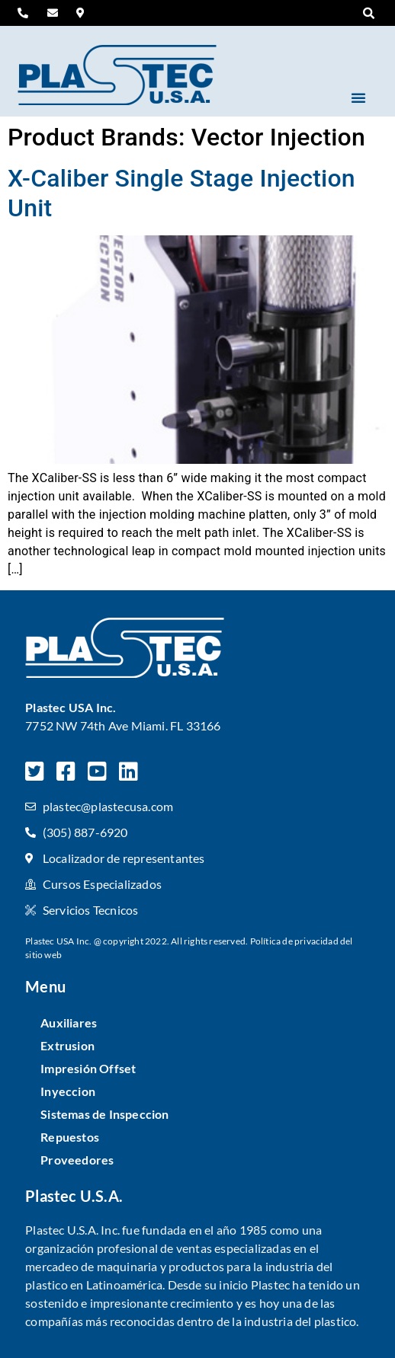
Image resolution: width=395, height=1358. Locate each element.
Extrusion (67, 1045)
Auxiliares (68, 1022)
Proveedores (77, 1159)
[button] (369, 13)
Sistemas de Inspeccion (104, 1114)
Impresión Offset (88, 1068)
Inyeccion (67, 1091)
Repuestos (69, 1137)
